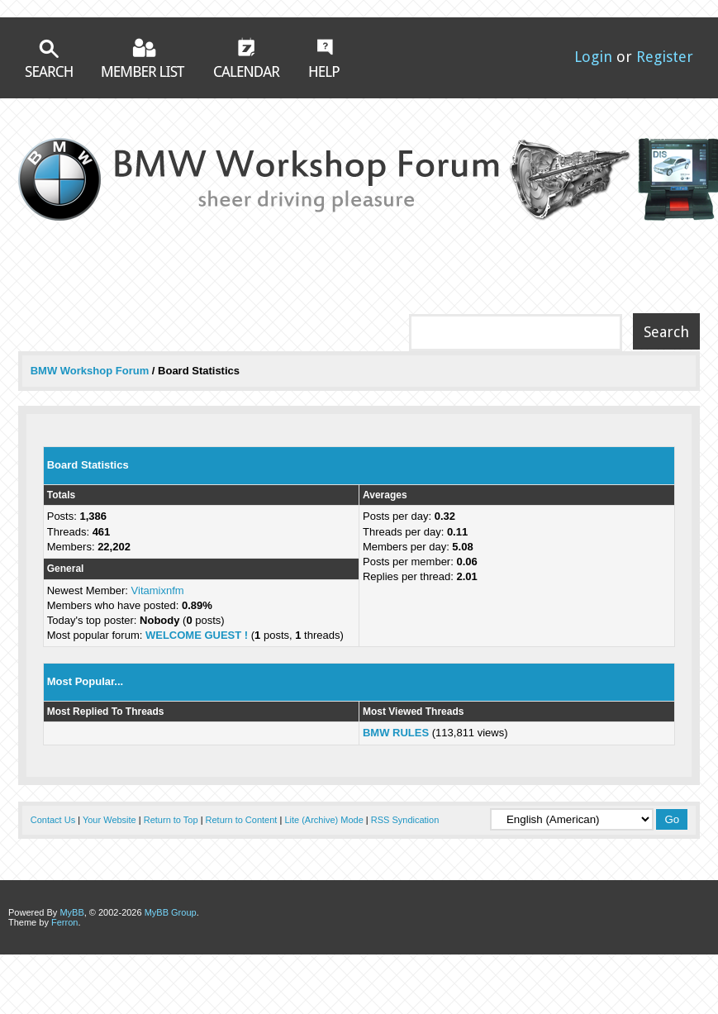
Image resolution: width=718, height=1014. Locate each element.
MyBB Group (171, 912)
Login (593, 56)
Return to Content (242, 820)
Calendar (247, 57)
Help (324, 58)
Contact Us (53, 820)
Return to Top (171, 820)
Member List (143, 57)
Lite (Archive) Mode (323, 820)
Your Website (109, 820)
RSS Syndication (405, 820)
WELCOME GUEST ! (196, 635)
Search (49, 58)
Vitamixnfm (157, 590)
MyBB (71, 912)
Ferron (64, 922)
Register (664, 56)
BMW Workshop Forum (91, 370)
